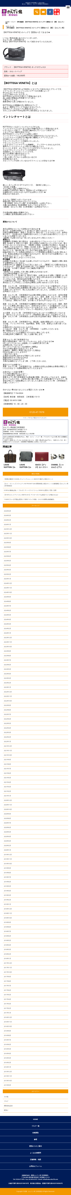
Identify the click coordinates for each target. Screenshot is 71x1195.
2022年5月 (7, 723)
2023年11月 (8, 642)
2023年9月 (7, 651)
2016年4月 (7, 1053)
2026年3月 (7, 515)
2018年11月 (8, 913)
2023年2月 (7, 683)
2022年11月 (8, 696)
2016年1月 (7, 1067)
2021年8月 (7, 764)
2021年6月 (7, 773)
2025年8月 (7, 547)
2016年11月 (8, 1022)
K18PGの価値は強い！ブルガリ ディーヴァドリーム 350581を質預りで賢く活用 (30, 490)
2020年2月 (7, 845)
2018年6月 (7, 936)
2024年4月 (7, 619)
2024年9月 (7, 597)
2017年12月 (8, 963)
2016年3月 (7, 1058)
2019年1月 (7, 904)
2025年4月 (7, 565)
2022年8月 (7, 710)
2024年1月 (7, 633)
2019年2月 (7, 900)
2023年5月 (7, 669)
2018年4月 (7, 945)
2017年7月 (7, 986)
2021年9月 (7, 760)
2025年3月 (7, 570)
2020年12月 (8, 800)
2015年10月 (8, 1081)
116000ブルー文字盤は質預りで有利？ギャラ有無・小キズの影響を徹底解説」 (30, 499)
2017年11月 (8, 967)
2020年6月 (7, 827)
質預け (6, 1110)
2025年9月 (7, 543)
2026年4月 (7, 511)
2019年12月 (8, 855)
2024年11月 (8, 588)
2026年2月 (7, 520)
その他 (6, 1097)
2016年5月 (7, 1049)
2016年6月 (7, 1044)
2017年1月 (7, 1013)
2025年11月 (8, 533)
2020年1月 (7, 850)
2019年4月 (7, 891)
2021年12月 (8, 746)
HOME (7, 22)
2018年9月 (7, 922)
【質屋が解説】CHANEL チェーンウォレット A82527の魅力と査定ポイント (28, 479)
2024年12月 (8, 583)
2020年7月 (7, 823)
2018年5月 (7, 940)
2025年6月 (7, 556)
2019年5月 (7, 886)
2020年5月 (7, 832)
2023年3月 (7, 678)
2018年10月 (8, 918)
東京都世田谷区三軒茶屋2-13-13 (17, 429)
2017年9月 (7, 977)
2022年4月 (7, 728)
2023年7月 (7, 660)
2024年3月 (7, 624)
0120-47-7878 (36, 412)
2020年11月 (8, 805)
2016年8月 (7, 1035)
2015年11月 (8, 1076)
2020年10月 (8, 809)
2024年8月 (7, 601)
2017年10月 (8, 972)
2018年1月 (7, 958)
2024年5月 (7, 615)
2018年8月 (7, 927)
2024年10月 (8, 592)
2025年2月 (7, 574)
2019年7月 (7, 877)
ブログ (13, 22)
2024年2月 (7, 628)
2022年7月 (7, 714)
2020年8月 (7, 818)
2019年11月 (8, 859)
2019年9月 (7, 868)
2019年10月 (8, 864)
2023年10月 (8, 647)
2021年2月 (7, 791)
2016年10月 (8, 1026)
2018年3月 (7, 949)
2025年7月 (7, 552)
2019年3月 (7, 895)
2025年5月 (7, 561)
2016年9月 (7, 1031)
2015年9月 (7, 1085)
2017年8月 (7, 981)
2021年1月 (7, 796)
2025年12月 (8, 529)
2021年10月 (8, 755)
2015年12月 (8, 1072)
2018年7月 (7, 931)
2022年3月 (7, 732)
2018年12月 (8, 909)
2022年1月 (7, 741)
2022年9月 (7, 705)
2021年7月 (7, 769)
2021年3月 (7, 787)
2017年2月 (7, 1008)
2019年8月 (7, 873)
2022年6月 (7, 719)
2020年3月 (7, 841)
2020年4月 (7, 836)
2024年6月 (7, 610)
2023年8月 (7, 656)
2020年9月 (7, 814)
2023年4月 (7, 674)
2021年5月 (7, 778)
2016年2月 (7, 1062)
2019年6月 (7, 882)
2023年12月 (8, 638)
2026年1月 (7, 524)
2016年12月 (8, 1017)
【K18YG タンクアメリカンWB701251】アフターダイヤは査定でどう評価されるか (31, 495)
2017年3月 (7, 1004)
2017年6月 (7, 990)
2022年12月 (8, 692)
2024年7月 (7, 606)
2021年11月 (8, 750)
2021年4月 (7, 782)
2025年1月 (7, 579)
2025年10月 (8, 538)
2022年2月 (7, 737)
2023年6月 (7, 665)
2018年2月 (7, 954)
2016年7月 (7, 1040)
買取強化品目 (8, 1106)
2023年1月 (7, 687)
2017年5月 (7, 995)
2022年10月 (8, 701)
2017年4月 (7, 999)
